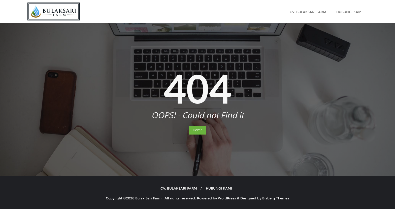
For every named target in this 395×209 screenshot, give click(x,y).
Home (198, 129)
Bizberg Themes (275, 198)
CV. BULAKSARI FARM (178, 188)
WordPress (227, 198)
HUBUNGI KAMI (219, 188)
